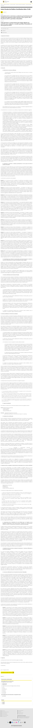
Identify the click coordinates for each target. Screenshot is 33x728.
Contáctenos (19, 711)
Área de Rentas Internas (20, 4)
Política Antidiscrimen (4, 716)
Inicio (2, 4)
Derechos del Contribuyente (4, 715)
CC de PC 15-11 (4, 684)
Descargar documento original (6, 672)
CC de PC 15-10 (4, 683)
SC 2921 (3, 702)
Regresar (4, 12)
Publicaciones (12, 4)
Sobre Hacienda (6, 4)
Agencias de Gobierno (20, 710)
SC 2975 (3, 703)
